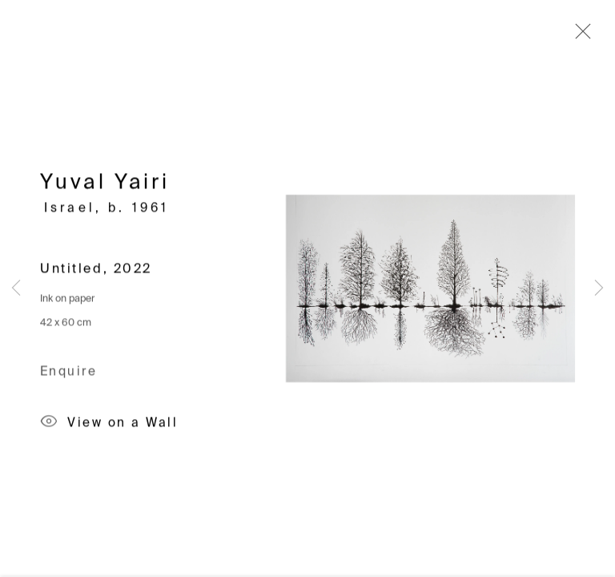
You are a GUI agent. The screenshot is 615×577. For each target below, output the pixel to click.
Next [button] (599, 288)
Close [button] (579, 36)
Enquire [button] (68, 373)
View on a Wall (109, 424)
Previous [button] (16, 288)
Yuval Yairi (105, 185)
